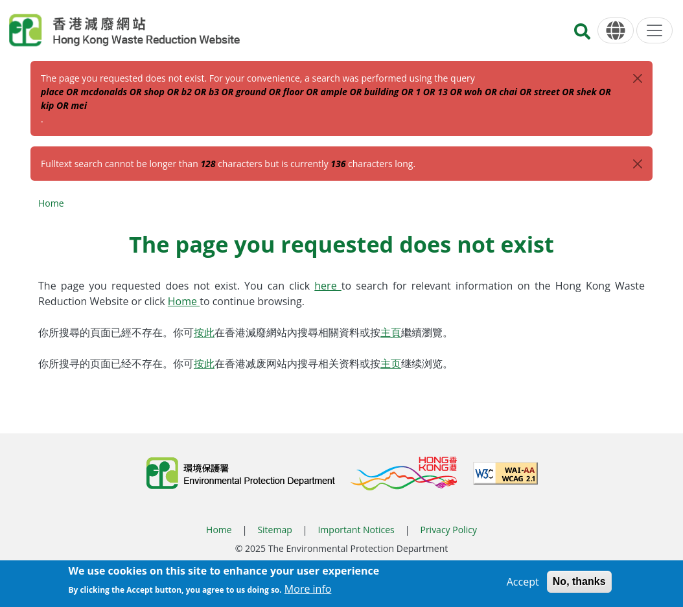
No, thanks (579, 585)
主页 (390, 363)
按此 (204, 332)
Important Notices (356, 529)
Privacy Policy (448, 529)
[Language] (615, 30)
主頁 (390, 332)
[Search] (582, 35)
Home (51, 203)
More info (308, 593)
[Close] (638, 78)
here (328, 286)
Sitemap (274, 529)
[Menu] (654, 30)
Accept (523, 585)
